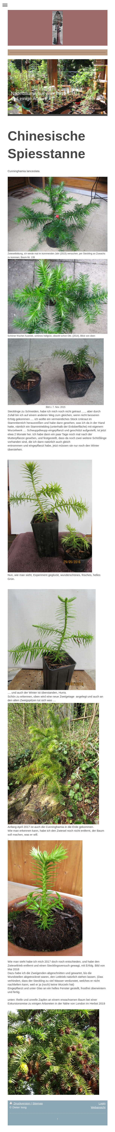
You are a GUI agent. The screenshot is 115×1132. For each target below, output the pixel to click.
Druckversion (20, 1103)
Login (102, 1103)
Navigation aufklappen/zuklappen (57, 5)
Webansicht (98, 1107)
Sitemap (37, 1103)
